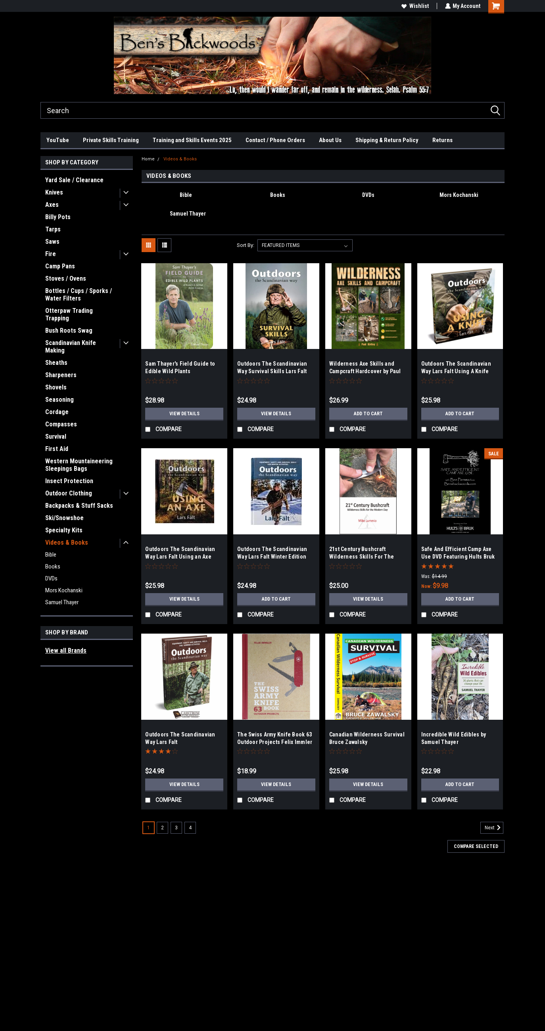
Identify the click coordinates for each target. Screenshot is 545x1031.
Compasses (61, 424)
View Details (184, 413)
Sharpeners (61, 375)
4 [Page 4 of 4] (190, 828)
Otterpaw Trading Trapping (69, 314)
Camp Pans (60, 266)
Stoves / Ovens (65, 278)
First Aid (56, 449)
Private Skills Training (111, 140)
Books (52, 566)
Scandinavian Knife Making (70, 346)
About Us (330, 140)
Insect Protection (69, 481)
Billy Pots (58, 217)
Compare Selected (476, 846)
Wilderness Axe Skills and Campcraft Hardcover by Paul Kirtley (365, 371)
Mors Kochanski (64, 590)
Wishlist (414, 6)
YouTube (57, 140)
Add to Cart (368, 413)
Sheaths (56, 362)
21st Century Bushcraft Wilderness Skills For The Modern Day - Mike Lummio (363, 556)
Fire (50, 254)
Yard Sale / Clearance (74, 180)
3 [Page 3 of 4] (176, 828)
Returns (442, 140)
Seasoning (59, 399)
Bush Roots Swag (68, 330)
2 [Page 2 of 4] (162, 828)
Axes (52, 204)
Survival (55, 436)
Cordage (57, 412)
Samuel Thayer (62, 602)
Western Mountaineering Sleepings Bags (79, 464)
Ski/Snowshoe (64, 518)
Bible (50, 554)
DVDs (51, 578)
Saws (52, 241)
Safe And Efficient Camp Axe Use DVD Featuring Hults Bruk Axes (458, 556)
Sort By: (245, 245)
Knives (54, 192)
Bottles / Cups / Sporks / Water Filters (78, 294)
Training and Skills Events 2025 (192, 140)
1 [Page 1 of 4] (148, 828)
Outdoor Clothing (68, 493)
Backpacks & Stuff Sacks (79, 505)
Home (148, 159)
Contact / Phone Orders (275, 140)
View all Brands (65, 650)
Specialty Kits (64, 530)
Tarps (53, 229)
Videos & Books (66, 542)
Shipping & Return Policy (386, 140)
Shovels (56, 387)
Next (494, 828)
